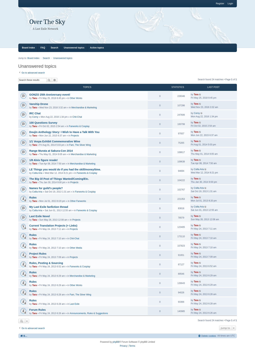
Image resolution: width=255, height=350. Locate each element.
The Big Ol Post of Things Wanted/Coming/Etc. (59, 178)
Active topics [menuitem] (97, 47)
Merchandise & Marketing (84, 107)
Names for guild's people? (46, 188)
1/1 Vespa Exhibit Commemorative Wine (54, 141)
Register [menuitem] (220, 3)
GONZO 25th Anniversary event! (49, 94)
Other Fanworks (78, 201)
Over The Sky (47, 22)
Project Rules (38, 253)
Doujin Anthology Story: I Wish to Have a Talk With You (64, 132)
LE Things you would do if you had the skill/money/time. (65, 169)
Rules (33, 197)
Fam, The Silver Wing (80, 145)
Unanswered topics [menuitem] (74, 47)
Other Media (76, 248)
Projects (75, 135)
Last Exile (74, 304)
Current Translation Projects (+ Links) (53, 225)
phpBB (115, 342)
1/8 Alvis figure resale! (43, 160)
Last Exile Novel (39, 216)
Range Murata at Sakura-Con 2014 (51, 150)
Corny (35, 117)
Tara (34, 98)
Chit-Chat (77, 117)
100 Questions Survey (43, 122)
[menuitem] (207, 335)
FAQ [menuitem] (43, 47)
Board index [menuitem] (28, 47)
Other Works (76, 98)
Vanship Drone (38, 104)
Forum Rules (37, 309)
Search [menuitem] (54, 47)
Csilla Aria (37, 173)
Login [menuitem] (230, 3)
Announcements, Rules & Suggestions (89, 313)
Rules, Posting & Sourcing (46, 263)
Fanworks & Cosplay (79, 126)
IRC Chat (35, 113)
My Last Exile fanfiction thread (48, 206)
